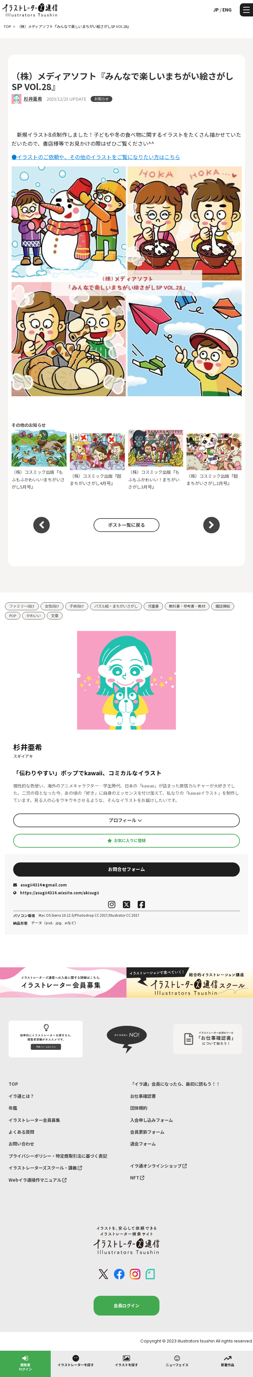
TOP (13, 1084)
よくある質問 (21, 1132)
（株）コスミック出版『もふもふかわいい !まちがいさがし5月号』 (39, 460)
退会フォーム (143, 1144)
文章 (54, 615)
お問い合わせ (21, 1144)
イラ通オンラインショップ (158, 1166)
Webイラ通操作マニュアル (38, 1180)
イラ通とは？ (21, 1096)
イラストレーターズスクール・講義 (45, 1168)
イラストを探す (126, 1360)
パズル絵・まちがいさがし (116, 606)
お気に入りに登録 (126, 840)
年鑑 (13, 1108)
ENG (227, 9)
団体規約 (138, 1108)
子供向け (77, 606)
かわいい (33, 615)
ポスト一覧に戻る (126, 524)
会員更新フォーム (147, 1132)
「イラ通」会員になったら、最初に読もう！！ (175, 1084)
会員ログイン (126, 1305)
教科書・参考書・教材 (187, 606)
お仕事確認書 (143, 1096)
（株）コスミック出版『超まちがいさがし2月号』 (214, 459)
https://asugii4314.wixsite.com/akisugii (56, 892)
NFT (137, 1177)
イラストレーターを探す (76, 1360)
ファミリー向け (22, 606)
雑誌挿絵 (222, 606)
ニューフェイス (177, 1360)
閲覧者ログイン (25, 1362)
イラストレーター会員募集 (34, 1120)
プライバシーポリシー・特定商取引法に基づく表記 (58, 1156)
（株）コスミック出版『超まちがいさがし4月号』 (97, 459)
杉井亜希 (33, 98)
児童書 (153, 606)
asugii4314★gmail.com (40, 884)
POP (12, 615)
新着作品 (227, 1360)
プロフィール (125, 820)
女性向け (52, 606)
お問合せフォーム (126, 869)
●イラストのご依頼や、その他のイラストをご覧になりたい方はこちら (96, 157)
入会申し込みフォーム (151, 1120)
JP (216, 9)
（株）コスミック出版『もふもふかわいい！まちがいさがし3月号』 (155, 460)
